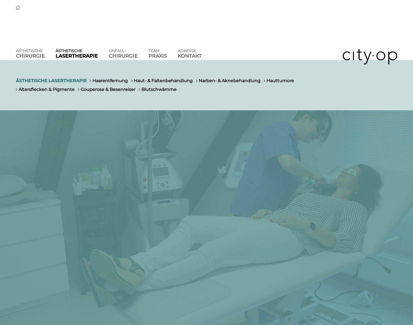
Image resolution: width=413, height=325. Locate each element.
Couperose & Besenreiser (108, 89)
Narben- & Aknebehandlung (229, 80)
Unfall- (123, 53)
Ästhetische (30, 53)
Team (157, 53)
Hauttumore (280, 80)
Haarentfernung (110, 80)
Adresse (190, 53)
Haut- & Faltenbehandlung (163, 80)
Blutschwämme (159, 89)
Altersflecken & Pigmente (47, 89)
